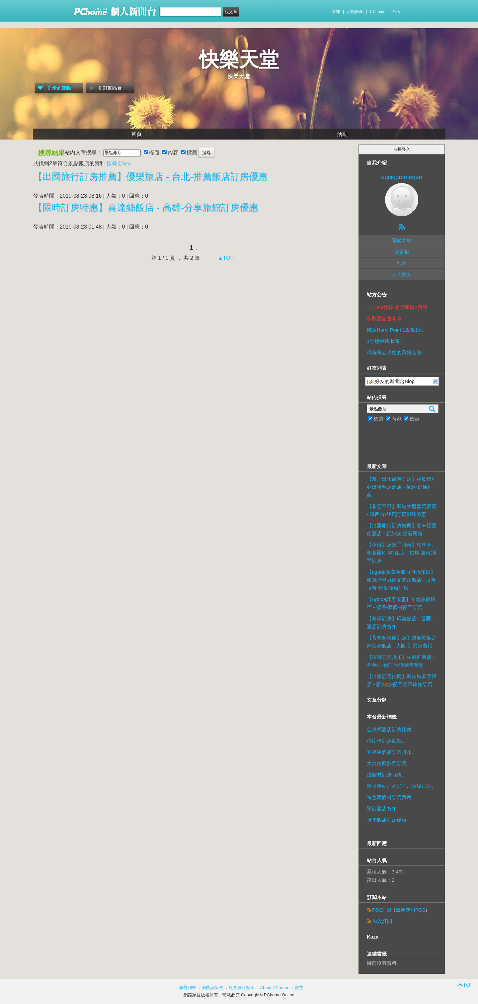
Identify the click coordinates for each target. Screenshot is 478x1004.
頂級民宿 (422, 786)
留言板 (401, 251)
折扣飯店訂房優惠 (387, 820)
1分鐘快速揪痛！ (385, 341)
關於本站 (402, 240)
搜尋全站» (119, 163)
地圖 (402, 263)
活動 (342, 134)
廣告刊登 (187, 987)
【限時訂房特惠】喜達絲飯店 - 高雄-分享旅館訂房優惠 (145, 207)
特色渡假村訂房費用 (389, 797)
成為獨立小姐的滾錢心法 (394, 352)
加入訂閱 (382, 921)
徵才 (299, 987)
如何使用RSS (410, 910)
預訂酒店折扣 (382, 808)
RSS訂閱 (382, 910)
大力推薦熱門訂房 (387, 763)
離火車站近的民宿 (387, 786)
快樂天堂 (239, 60)
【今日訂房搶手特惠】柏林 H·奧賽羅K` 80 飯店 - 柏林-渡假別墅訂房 (401, 552)
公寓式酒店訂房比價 (389, 729)
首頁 (136, 134)
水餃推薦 (355, 11)
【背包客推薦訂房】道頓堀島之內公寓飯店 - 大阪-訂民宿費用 (402, 642)
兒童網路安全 (242, 987)
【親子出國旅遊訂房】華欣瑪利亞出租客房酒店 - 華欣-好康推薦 (402, 487)
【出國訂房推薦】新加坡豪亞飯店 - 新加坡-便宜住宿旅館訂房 (402, 680)
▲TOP (225, 258)
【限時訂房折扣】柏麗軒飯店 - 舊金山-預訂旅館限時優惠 (401, 661)
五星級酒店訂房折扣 (389, 752)
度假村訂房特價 (384, 774)
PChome (377, 11)
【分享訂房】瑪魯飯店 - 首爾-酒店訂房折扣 (400, 622)
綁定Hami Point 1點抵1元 (395, 330)
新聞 (336, 11)
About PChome (274, 987)
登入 (397, 11)
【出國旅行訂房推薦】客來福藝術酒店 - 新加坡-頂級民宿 (402, 529)
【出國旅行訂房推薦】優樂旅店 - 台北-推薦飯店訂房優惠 (150, 176)
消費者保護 (212, 987)
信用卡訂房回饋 (384, 741)
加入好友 (402, 274)
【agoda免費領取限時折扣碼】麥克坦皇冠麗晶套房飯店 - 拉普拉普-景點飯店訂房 (401, 580)
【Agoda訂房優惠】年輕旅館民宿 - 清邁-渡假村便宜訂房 (401, 603)
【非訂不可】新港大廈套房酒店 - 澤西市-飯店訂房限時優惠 (402, 510)
